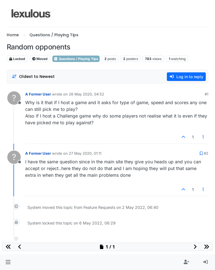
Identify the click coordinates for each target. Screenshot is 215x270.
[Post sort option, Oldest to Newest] (33, 76)
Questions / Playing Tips (76, 59)
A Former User (38, 94)
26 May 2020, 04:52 (86, 94)
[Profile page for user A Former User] (14, 98)
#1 (206, 94)
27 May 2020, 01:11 (85, 153)
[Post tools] (203, 137)
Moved (40, 59)
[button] (8, 262)
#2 (206, 153)
